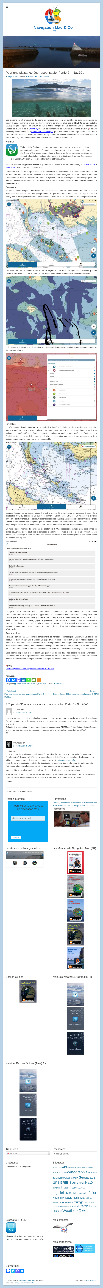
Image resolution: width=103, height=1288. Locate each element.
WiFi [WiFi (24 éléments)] (85, 1211)
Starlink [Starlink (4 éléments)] (56, 1206)
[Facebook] (8, 680)
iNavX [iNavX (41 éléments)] (89, 1182)
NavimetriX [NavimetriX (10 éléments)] (59, 1197)
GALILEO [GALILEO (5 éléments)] (66, 1178)
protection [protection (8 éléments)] (64, 1202)
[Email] (34, 680)
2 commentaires (43, 76)
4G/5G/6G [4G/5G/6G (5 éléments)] (57, 1167)
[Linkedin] (23, 680)
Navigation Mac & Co (53, 27)
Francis (31, 76)
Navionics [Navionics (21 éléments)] (71, 1197)
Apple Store (89, 164)
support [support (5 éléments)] (62, 1206)
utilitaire (59, 684)
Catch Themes (91, 1280)
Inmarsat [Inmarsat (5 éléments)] (56, 1188)
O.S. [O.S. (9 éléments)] (89, 1198)
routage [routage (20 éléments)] (78, 1202)
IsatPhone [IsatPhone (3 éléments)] (81, 1188)
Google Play (11, 167)
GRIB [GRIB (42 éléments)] (64, 1182)
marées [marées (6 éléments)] (81, 1193)
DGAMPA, (33, 129)
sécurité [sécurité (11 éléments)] (70, 1206)
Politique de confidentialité (24, 1283)
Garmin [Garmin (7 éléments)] (74, 1178)
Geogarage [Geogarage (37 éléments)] (87, 1177)
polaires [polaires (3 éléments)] (56, 1202)
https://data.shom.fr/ (66, 760)
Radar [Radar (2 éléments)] (71, 1202)
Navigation (42, 684)
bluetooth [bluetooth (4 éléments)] (89, 1168)
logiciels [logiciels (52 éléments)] (59, 1193)
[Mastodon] (18, 680)
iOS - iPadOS (32, 684)
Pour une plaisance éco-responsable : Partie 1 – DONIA (30, 669)
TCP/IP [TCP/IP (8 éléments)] (84, 1206)
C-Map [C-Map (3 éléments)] (64, 1173)
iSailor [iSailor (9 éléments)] (74, 1187)
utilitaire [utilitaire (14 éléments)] (57, 1211)
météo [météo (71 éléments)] (90, 1192)
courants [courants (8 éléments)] (92, 1172)
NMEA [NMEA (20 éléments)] (82, 1197)
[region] (51, 233)
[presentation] (31, 828)
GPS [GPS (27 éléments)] (56, 1182)
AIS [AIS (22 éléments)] (64, 1167)
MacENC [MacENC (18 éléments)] (71, 1193)
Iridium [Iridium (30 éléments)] (65, 1187)
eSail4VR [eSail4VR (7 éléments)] (57, 1178)
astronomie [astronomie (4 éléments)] (71, 1168)
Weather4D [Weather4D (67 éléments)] (72, 1211)
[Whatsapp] (28, 680)
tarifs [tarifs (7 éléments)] (77, 1206)
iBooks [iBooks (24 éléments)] (73, 1182)
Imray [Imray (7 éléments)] (81, 1183)
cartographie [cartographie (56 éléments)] (77, 1172)
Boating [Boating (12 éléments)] (57, 1172)
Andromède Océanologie (42, 131)
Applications (21, 684)
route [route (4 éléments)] (86, 1202)
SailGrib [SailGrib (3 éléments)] (91, 1202)
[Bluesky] (13, 680)
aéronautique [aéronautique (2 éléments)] (81, 1167)
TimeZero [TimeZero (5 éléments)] (92, 1206)
